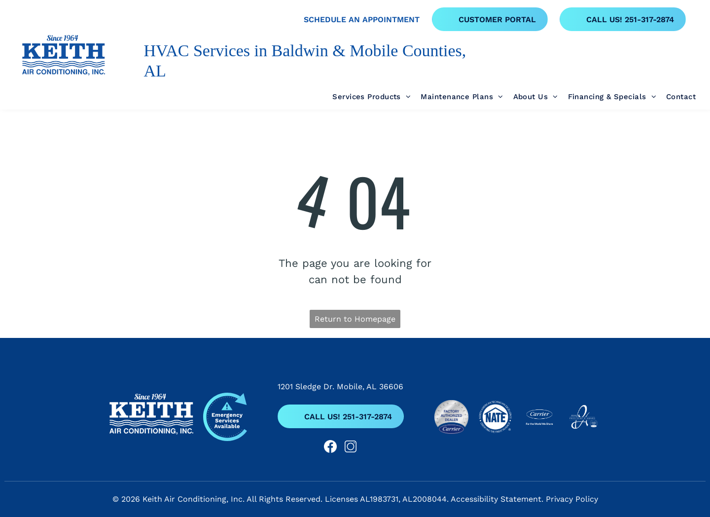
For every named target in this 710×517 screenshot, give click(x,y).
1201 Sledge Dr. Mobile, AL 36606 (340, 386)
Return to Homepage (355, 319)
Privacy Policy (572, 499)
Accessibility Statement (496, 499)
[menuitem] (366, 97)
